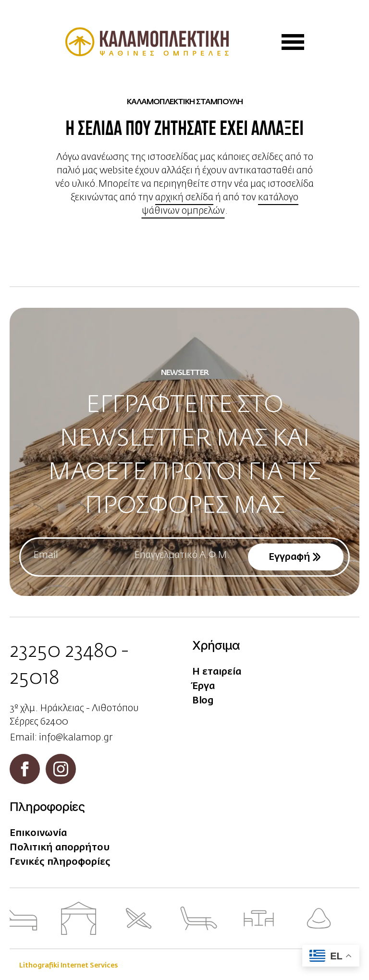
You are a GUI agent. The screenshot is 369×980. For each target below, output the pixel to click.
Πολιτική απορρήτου (60, 847)
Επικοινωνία (38, 833)
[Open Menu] (293, 42)
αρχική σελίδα (184, 197)
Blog (203, 700)
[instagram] (61, 769)
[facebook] (25, 769)
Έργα (203, 686)
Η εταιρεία (216, 672)
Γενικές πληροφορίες (60, 862)
